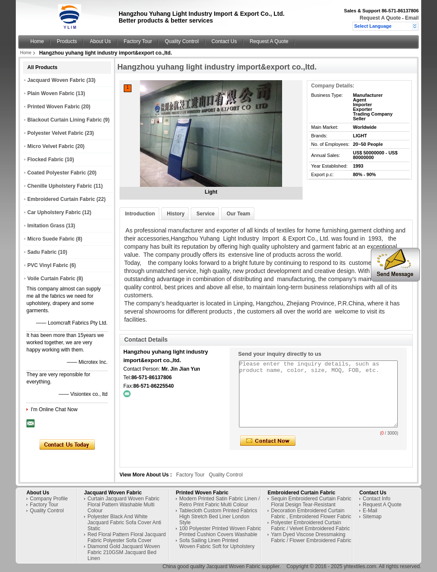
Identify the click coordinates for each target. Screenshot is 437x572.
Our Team (238, 214)
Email (412, 18)
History (175, 214)
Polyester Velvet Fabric (55, 133)
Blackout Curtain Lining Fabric (64, 120)
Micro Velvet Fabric (50, 146)
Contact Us (224, 41)
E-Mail (370, 511)
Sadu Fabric (42, 252)
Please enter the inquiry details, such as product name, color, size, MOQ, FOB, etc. (318, 393)
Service (205, 214)
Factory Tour (138, 41)
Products (67, 41)
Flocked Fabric (45, 160)
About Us (100, 41)
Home (37, 41)
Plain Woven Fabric (50, 93)
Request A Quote (380, 18)
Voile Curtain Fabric (51, 279)
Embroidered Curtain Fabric (61, 199)
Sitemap (372, 517)
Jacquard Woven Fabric (56, 80)
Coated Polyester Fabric (56, 173)
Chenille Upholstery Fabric (59, 186)
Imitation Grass (45, 226)
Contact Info (376, 499)
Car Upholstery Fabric (54, 212)
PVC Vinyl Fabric (47, 265)
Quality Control (181, 41)
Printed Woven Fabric (53, 107)
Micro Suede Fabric (51, 239)
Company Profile (49, 499)
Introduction (140, 214)
